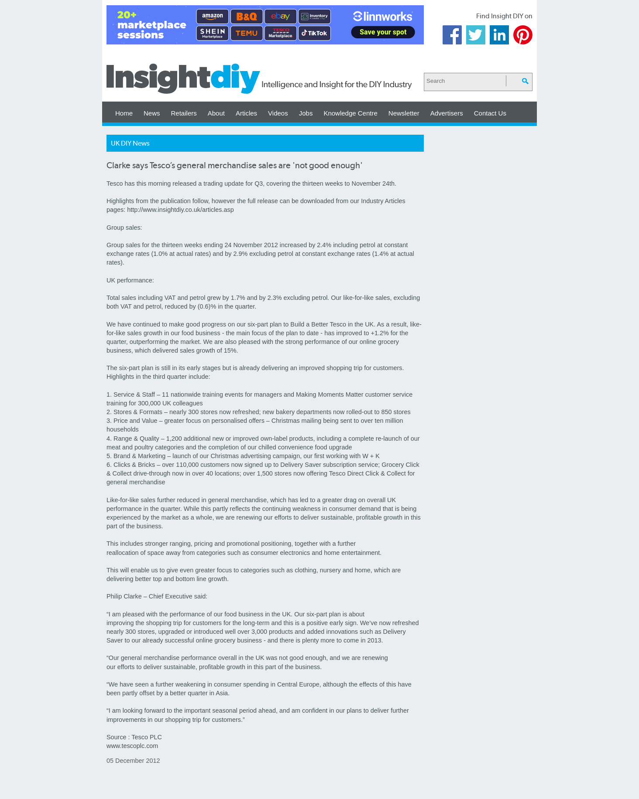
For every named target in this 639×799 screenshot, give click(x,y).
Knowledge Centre (350, 113)
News (152, 113)
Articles (246, 113)
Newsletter (403, 113)
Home (124, 113)
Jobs (306, 113)
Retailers (184, 113)
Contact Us (490, 113)
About (216, 113)
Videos (278, 113)
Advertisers (446, 113)
